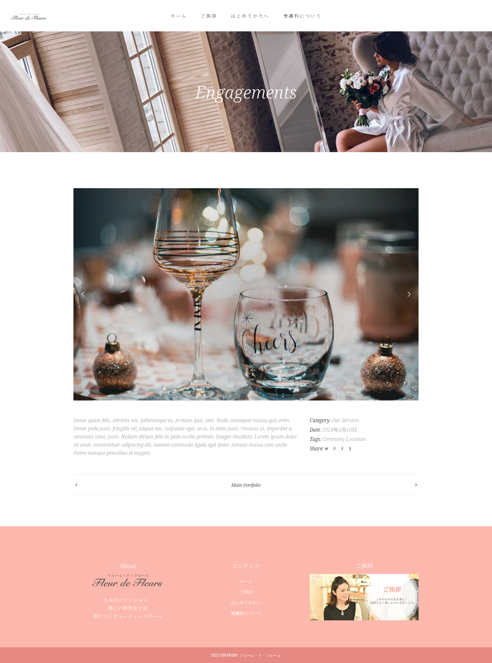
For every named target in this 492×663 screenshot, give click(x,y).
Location (356, 439)
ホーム (246, 581)
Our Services (345, 420)
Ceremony (334, 439)
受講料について (246, 613)
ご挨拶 (246, 592)
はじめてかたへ (246, 602)
